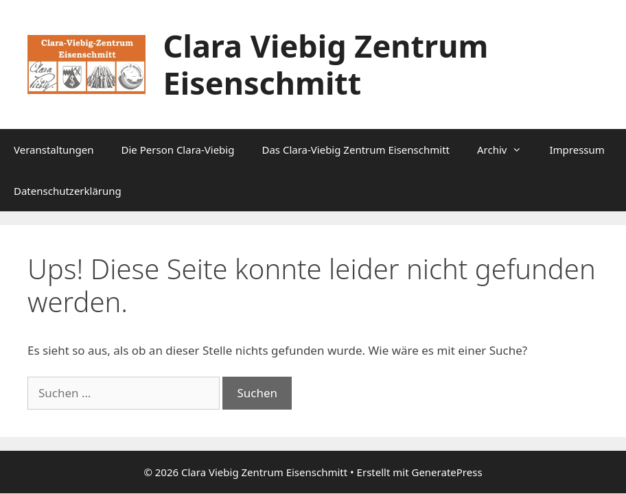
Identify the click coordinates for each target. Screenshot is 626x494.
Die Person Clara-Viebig (178, 149)
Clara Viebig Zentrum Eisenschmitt (326, 64)
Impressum (576, 149)
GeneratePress (446, 472)
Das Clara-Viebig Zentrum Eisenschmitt (356, 149)
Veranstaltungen (54, 149)
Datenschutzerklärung (67, 191)
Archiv (506, 149)
